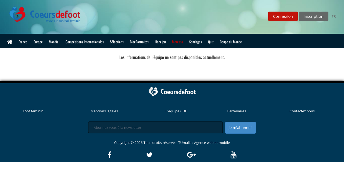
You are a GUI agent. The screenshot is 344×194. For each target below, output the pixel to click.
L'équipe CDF (176, 111)
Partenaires (236, 111)
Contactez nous (302, 111)
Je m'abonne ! (240, 127)
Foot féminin (33, 111)
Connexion (283, 16)
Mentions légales (104, 111)
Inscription (314, 16)
